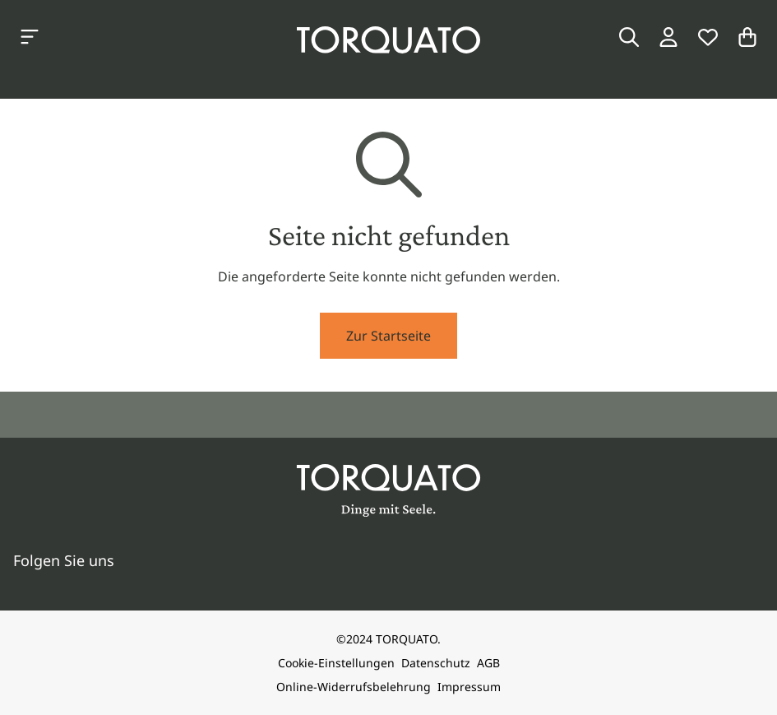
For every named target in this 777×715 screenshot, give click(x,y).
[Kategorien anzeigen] (29, 37)
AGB (488, 663)
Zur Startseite (388, 336)
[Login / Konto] (668, 37)
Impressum (469, 686)
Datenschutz (435, 663)
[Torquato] (388, 39)
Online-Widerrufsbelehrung (353, 686)
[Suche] (629, 37)
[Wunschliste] (708, 37)
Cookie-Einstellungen (336, 663)
